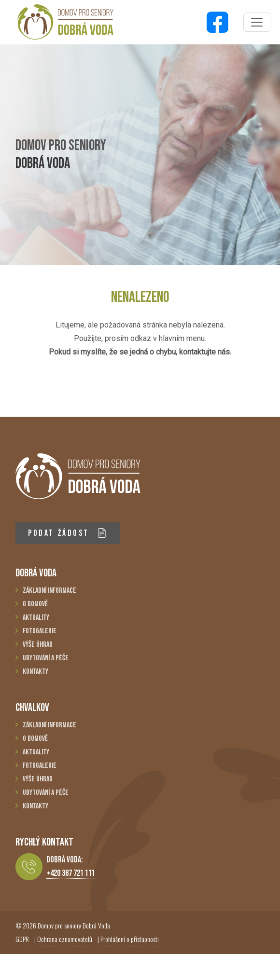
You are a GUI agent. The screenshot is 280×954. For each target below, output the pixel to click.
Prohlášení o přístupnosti (129, 939)
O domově (35, 604)
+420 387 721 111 (70, 873)
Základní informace (49, 590)
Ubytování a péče (46, 658)
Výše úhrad (38, 644)
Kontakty (35, 671)
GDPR (22, 939)
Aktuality (36, 617)
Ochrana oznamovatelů (64, 939)
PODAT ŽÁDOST (67, 533)
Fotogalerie (39, 631)
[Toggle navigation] (256, 22)
